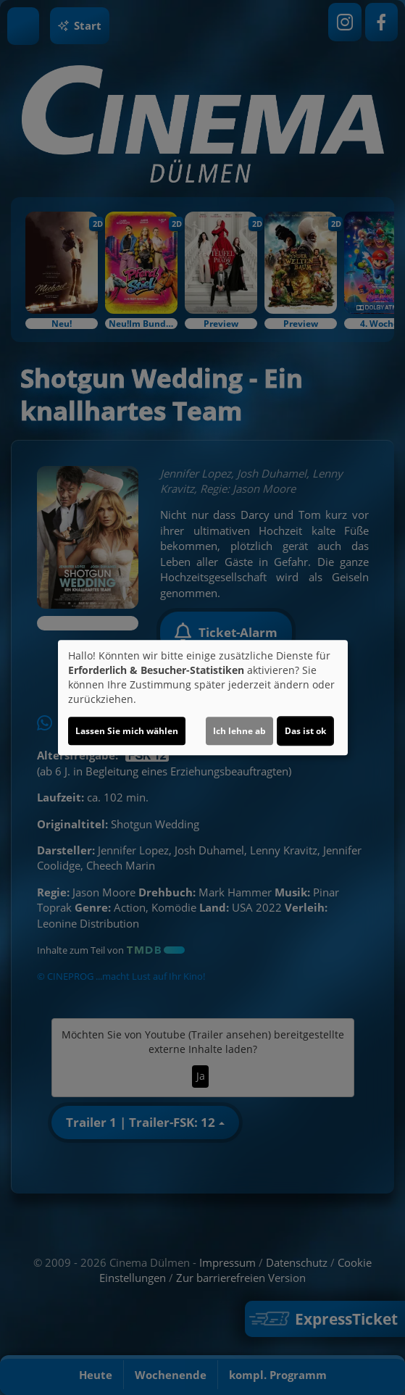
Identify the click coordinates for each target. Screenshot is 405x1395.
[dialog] (203, 698)
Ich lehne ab (239, 731)
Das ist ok (305, 731)
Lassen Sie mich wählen (126, 731)
